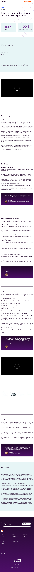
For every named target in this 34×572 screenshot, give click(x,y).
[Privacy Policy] (21, 567)
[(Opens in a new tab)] (17, 560)
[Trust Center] (2, 543)
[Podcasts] (2, 551)
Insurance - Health (4, 55)
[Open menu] (32, 1)
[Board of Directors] (3, 541)
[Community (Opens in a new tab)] (24, 538)
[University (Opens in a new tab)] (24, 536)
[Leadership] (2, 536)
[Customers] (25, 534)
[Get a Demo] (26, 524)
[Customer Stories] (3, 553)
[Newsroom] (2, 545)
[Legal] (17, 567)
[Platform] (13, 534)
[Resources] (3, 548)
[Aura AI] (13, 538)
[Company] (2, 534)
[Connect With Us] (27, 1)
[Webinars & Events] (3, 555)
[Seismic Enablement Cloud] (15, 536)
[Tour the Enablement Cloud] (15, 541)
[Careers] (2, 538)
